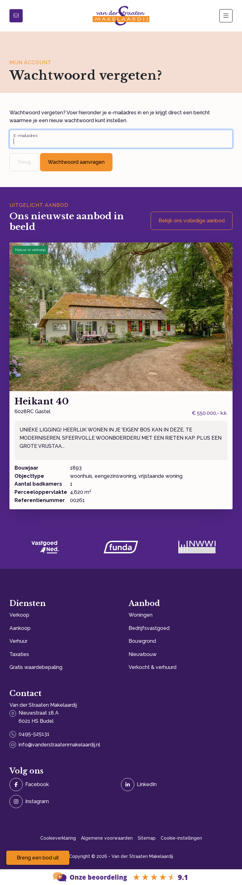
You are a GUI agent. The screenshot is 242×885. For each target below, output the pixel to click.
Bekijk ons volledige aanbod (191, 221)
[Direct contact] (16, 15)
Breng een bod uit (38, 858)
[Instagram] (63, 801)
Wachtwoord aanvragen (76, 162)
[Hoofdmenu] (226, 15)
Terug (24, 162)
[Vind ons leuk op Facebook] (63, 784)
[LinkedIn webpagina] (175, 784)
